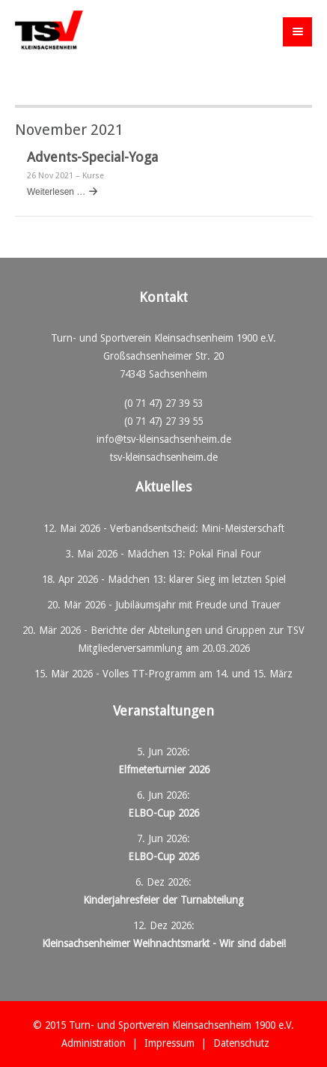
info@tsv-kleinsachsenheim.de (164, 439)
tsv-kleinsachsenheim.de (164, 457)
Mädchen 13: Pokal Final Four (194, 554)
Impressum (169, 1043)
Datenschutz (241, 1043)
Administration (93, 1043)
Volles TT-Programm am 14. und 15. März (198, 674)
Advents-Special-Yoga (92, 157)
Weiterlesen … (56, 192)
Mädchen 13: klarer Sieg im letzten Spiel (197, 579)
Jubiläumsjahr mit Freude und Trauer (198, 605)
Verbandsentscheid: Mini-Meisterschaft (197, 528)
